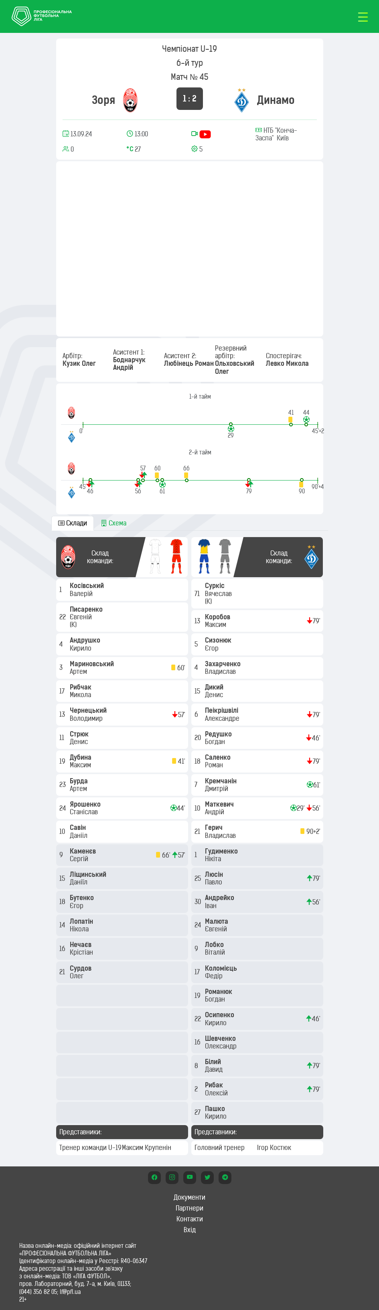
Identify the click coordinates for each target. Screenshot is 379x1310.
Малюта (217, 921)
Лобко (215, 945)
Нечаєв (81, 945)
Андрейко (220, 898)
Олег (77, 976)
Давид (214, 1069)
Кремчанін (221, 781)
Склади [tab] (72, 523)
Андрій (215, 812)
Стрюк (80, 734)
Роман (215, 765)
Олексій (217, 1093)
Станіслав (84, 812)
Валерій (82, 594)
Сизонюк (219, 640)
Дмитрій (217, 789)
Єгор (77, 906)
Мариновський (93, 664)
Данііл (79, 835)
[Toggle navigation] (363, 16)
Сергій (80, 859)
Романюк (219, 992)
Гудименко (222, 851)
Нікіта (214, 859)
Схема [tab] (113, 523)
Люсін (215, 874)
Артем (79, 671)
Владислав (221, 671)
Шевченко (221, 1038)
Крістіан (82, 952)
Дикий (215, 687)
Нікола (80, 929)
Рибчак (81, 687)
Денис (79, 742)
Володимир (87, 718)
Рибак (215, 1085)
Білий (214, 1062)
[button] (291, 417)
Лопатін (82, 921)
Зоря (103, 100)
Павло (214, 882)
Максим (81, 765)
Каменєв (83, 851)
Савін (78, 827)
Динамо (276, 100)
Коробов (218, 617)
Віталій (216, 952)
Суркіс (215, 586)
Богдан (216, 742)
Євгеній (81, 617)
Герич (214, 827)
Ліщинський (89, 874)
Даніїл (79, 882)
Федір (214, 976)
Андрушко (86, 640)
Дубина (81, 757)
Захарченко (223, 664)
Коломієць (222, 968)
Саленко (218, 757)
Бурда (79, 781)
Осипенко (220, 1015)
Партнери (189, 1208)
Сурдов (81, 968)
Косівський (87, 586)
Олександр (221, 1046)
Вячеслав (219, 594)
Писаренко (87, 609)
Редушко (219, 734)
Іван (211, 906)
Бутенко (82, 898)
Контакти (189, 1219)
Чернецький (89, 710)
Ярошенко (86, 804)
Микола (81, 695)
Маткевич (220, 804)
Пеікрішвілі (222, 710)
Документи (189, 1197)
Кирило (81, 648)
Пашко (216, 1109)
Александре (223, 718)
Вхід (190, 1230)
